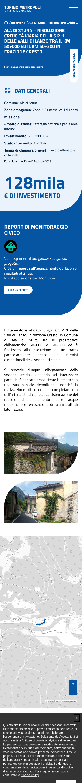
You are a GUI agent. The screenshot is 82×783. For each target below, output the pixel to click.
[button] (73, 8)
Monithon (47, 278)
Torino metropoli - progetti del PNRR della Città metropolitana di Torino (22, 8)
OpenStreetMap (61, 701)
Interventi (18, 22)
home (6, 22)
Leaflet (49, 701)
